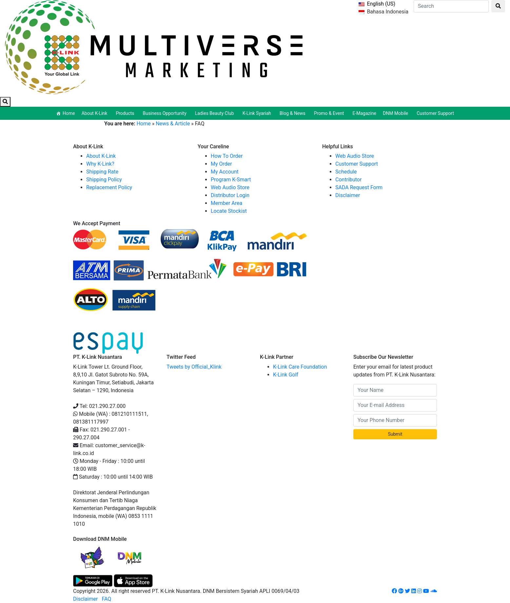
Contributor (348, 179)
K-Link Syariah (258, 113)
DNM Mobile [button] (396, 113)
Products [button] (126, 113)
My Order (221, 164)
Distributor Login (230, 195)
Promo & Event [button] (330, 113)
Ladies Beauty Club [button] (215, 113)
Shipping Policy (104, 179)
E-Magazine (364, 113)
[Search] (451, 6)
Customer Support (435, 113)
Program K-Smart (231, 179)
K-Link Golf (285, 375)
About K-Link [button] (95, 113)
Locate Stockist (229, 211)
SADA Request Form (358, 187)
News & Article (173, 123)
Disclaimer (347, 195)
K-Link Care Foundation (300, 367)
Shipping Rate (102, 172)
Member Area (226, 203)
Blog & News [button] (293, 113)
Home (69, 113)
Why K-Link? (100, 164)
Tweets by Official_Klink (194, 367)
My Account (225, 172)
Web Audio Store (230, 187)
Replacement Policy (109, 187)
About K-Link (101, 156)
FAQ (106, 599)
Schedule (346, 172)
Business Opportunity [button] (165, 113)
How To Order (227, 156)
